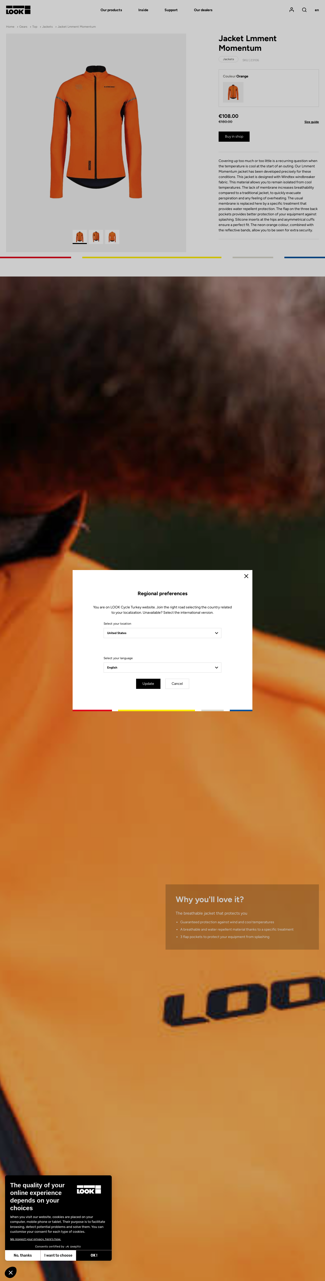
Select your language (118, 658)
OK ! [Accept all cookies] (94, 1255)
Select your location (117, 623)
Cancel (177, 684)
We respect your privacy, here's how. (35, 1239)
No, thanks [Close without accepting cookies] (23, 1255)
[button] (11, 1272)
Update (148, 684)
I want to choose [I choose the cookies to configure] (58, 1255)
